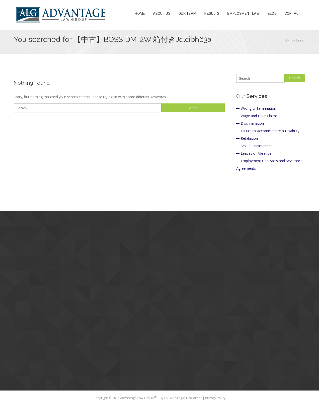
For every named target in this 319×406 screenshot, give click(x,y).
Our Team (187, 13)
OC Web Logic (174, 398)
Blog (272, 13)
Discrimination (250, 123)
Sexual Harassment (254, 145)
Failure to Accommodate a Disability (267, 130)
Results (211, 13)
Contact (293, 13)
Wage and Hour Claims (257, 115)
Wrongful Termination (256, 108)
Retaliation (247, 138)
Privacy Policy (215, 398)
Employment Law (243, 13)
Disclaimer (194, 398)
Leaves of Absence (253, 153)
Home (140, 13)
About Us (161, 13)
